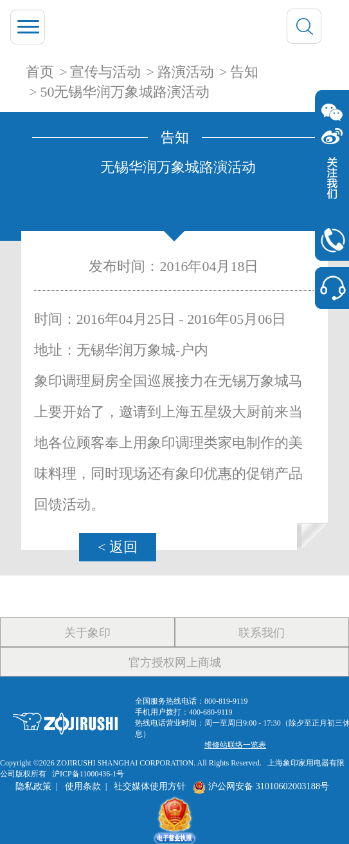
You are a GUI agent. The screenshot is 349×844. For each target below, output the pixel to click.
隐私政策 (33, 786)
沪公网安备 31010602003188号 (261, 786)
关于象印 (87, 632)
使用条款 (83, 786)
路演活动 (185, 72)
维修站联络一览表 (235, 744)
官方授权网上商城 (175, 662)
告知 (244, 72)
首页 (40, 72)
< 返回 (118, 547)
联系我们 (261, 632)
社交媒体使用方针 (150, 786)
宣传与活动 (105, 72)
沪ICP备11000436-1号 (88, 773)
